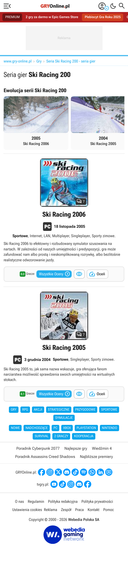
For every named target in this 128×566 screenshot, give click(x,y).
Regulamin (36, 501)
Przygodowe (85, 410)
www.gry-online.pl (18, 61)
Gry (39, 61)
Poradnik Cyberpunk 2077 (38, 448)
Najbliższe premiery (96, 456)
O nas (19, 501)
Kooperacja (83, 436)
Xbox (67, 428)
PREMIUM (12, 17)
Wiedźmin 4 (102, 448)
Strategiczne (58, 410)
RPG (25, 410)
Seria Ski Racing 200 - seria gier (70, 61)
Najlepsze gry (75, 448)
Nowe (15, 428)
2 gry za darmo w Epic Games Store (52, 17)
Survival (42, 436)
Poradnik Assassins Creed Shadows (45, 456)
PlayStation (86, 428)
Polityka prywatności (97, 501)
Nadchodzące (36, 428)
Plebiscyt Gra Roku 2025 (103, 17)
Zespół (66, 509)
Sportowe (109, 410)
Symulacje (64, 418)
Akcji (38, 410)
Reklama (50, 509)
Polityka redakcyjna (63, 501)
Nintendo (109, 428)
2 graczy (61, 436)
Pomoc (108, 509)
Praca (79, 509)
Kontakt (93, 509)
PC (55, 428)
